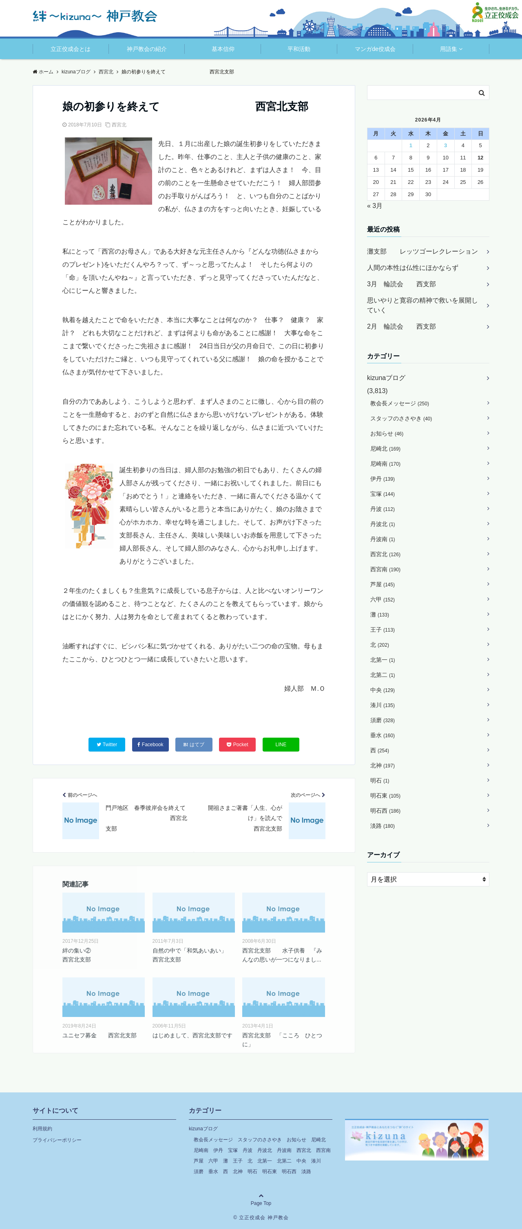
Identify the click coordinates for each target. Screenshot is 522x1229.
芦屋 (382, 584)
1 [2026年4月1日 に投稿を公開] (410, 145)
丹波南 (382, 539)
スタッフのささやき (401, 418)
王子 (382, 629)
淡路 (382, 825)
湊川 (382, 705)
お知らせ (386, 433)
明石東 (385, 795)
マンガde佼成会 (375, 49)
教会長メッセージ (399, 403)
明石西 (385, 810)
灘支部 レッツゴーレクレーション (422, 251)
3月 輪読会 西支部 (401, 284)
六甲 (382, 599)
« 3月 (375, 205)
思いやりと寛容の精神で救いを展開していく (422, 305)
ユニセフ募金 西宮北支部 (99, 1035)
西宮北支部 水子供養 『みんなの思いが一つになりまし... (282, 955)
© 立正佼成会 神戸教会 (261, 1217)
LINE (281, 744)
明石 (379, 780)
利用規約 (42, 1129)
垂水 (382, 735)
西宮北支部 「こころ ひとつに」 (282, 1040)
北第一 (382, 659)
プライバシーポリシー (57, 1140)
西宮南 (385, 569)
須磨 (382, 720)
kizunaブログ (386, 377)
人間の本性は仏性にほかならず (412, 267)
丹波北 (382, 524)
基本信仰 (223, 49)
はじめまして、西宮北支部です (192, 1035)
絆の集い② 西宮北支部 (103, 955)
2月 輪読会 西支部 (401, 326)
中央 (382, 690)
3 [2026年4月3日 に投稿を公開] (445, 145)
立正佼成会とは (71, 49)
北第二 (382, 675)
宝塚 (382, 494)
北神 (382, 765)
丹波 (382, 509)
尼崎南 (385, 463)
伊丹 (382, 478)
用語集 (448, 49)
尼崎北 (385, 448)
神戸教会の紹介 (147, 49)
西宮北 (119, 125)
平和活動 (299, 49)
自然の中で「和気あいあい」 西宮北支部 (192, 955)
